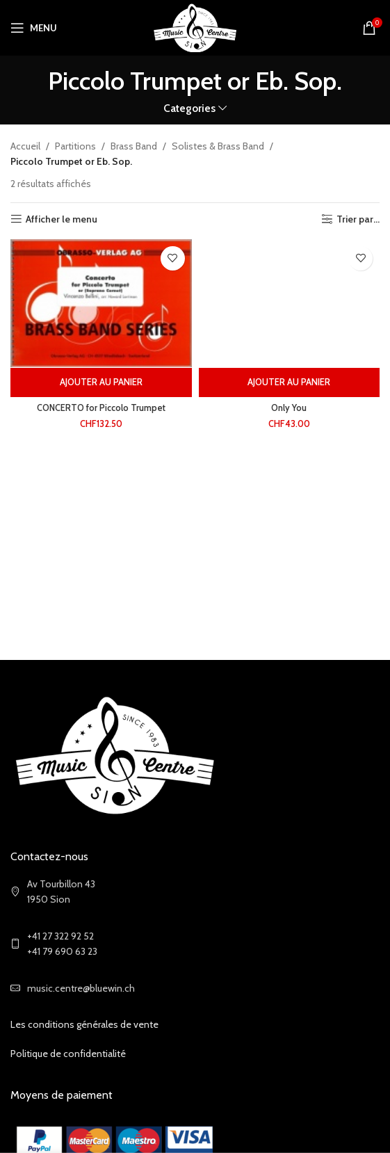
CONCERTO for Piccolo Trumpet (101, 408)
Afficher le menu (61, 219)
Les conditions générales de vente (84, 1024)
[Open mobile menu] (33, 28)
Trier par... (358, 219)
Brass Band (134, 146)
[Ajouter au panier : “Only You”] (289, 382)
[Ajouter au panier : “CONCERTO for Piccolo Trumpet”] (101, 382)
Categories (189, 108)
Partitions (75, 146)
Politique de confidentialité (68, 1053)
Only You (289, 408)
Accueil (25, 146)
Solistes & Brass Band (218, 146)
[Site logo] (195, 26)
